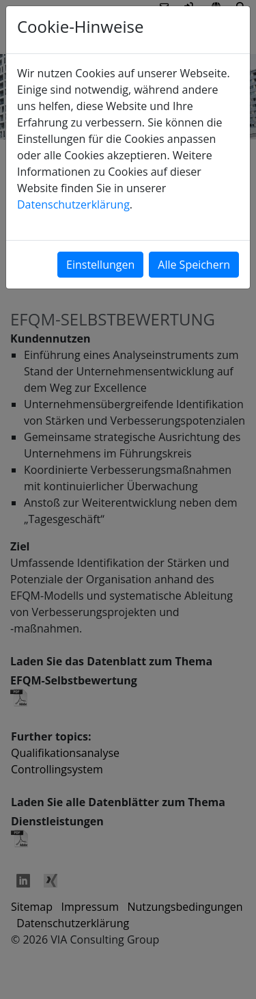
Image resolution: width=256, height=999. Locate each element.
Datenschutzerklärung (73, 204)
